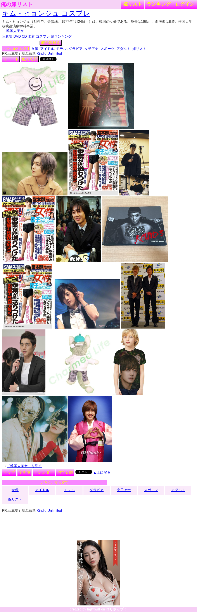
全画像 (24, 472)
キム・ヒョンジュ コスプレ (46, 13)
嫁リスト (132, 4)
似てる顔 (30, 59)
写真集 (7, 36)
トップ (9, 472)
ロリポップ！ (116, 609)
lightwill (93, 609)
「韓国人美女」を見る (24, 466)
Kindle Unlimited (49, 53)
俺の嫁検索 (50, 42)
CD (24, 36)
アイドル (47, 49)
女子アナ (91, 49)
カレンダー (44, 472)
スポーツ (107, 49)
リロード (11, 59)
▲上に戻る (102, 472)
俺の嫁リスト (17, 4)
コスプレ (43, 36)
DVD (17, 36)
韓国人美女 (15, 31)
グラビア (76, 49)
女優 (34, 49)
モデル (61, 49)
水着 (31, 36)
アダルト (123, 49)
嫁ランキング (61, 36)
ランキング (159, 4)
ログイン (185, 4)
